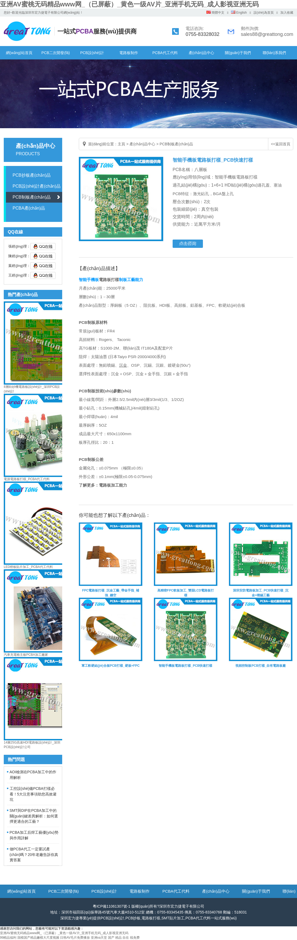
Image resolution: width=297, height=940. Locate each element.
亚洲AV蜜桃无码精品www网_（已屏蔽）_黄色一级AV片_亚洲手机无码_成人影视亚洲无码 (129, 4)
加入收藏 (286, 12)
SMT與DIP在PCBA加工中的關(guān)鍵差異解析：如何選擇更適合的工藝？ (34, 816)
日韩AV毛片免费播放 (75, 937)
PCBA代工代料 (164, 53)
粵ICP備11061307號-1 (111, 906)
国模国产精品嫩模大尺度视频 (38, 937)
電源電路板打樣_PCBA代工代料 (27, 479)
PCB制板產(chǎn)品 (32, 197)
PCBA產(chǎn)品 (29, 208)
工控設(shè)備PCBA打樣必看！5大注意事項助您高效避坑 (33, 794)
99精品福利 (8, 937)
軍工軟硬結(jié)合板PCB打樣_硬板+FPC (110, 666)
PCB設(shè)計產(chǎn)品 (37, 186)
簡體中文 (215, 12)
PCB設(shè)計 (92, 53)
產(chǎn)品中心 (201, 53)
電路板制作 (128, 53)
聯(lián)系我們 (274, 53)
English (239, 12)
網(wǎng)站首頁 (19, 53)
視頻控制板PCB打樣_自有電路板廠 (260, 666)
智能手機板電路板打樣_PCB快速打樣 (185, 666)
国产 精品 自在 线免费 (124, 937)
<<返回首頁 (280, 144)
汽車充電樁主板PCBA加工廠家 (26, 655)
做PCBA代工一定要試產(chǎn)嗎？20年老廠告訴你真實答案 (34, 854)
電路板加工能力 (113, 485)
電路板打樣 (109, 279)
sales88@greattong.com (267, 34)
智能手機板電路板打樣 (236, 177)
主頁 (121, 144)
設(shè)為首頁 (264, 12)
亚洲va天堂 (99, 937)
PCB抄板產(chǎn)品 (32, 175)
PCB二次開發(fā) (56, 53)
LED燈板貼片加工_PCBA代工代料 (28, 567)
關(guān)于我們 (238, 53)
